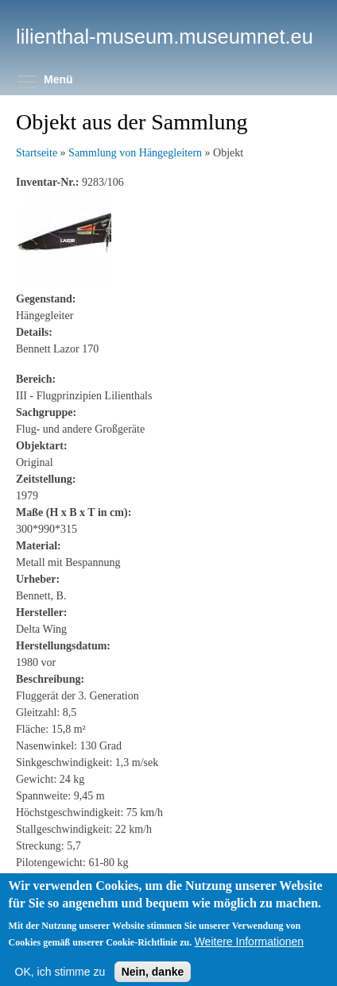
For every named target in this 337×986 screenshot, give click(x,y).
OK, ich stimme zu (60, 979)
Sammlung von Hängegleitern (135, 153)
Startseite (36, 153)
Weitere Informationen (249, 948)
